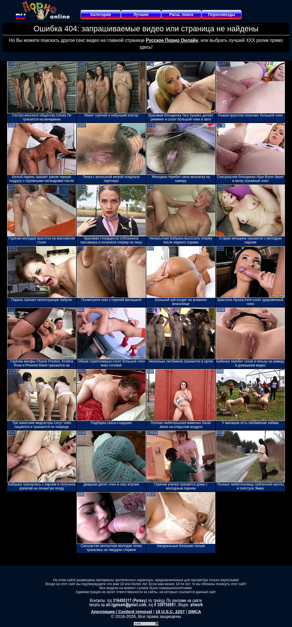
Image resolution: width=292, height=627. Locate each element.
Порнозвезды (221, 14)
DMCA (194, 611)
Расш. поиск (181, 14)
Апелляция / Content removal (121, 611)
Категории (101, 14)
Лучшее (141, 14)
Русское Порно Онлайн (172, 40)
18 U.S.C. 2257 (170, 611)
